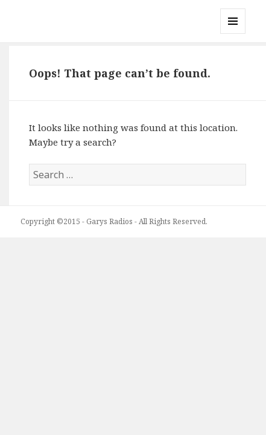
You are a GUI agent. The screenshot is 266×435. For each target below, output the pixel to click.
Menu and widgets (233, 33)
